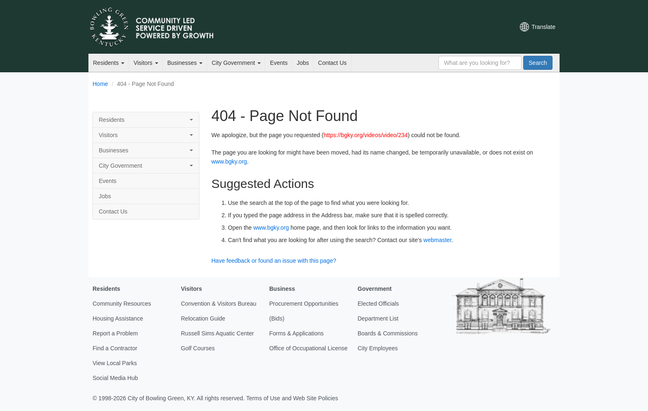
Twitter (435, 27)
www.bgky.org (229, 161)
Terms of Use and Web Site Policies (292, 398)
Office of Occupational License (308, 348)
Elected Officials (378, 303)
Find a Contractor (115, 348)
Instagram (477, 27)
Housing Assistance (118, 318)
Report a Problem (115, 333)
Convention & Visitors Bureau (219, 303)
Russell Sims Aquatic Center (217, 333)
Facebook (449, 27)
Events (279, 62)
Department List (377, 318)
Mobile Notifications (491, 27)
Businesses (184, 62)
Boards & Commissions (387, 333)
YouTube (463, 27)
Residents (108, 62)
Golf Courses (198, 348)
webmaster (438, 240)
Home (100, 84)
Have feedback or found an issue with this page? (274, 260)
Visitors (145, 62)
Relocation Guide (203, 318)
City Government (236, 62)
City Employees (377, 348)
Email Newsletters (421, 27)
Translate (543, 27)
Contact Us (332, 62)
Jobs (303, 62)
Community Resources (122, 303)
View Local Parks (115, 363)
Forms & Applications (296, 333)
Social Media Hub (115, 378)
